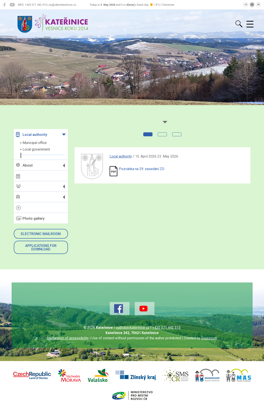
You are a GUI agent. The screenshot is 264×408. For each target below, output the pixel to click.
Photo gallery (30, 218)
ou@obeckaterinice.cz (132, 327)
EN (252, 5)
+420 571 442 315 (166, 327)
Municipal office (35, 143)
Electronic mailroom (41, 234)
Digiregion (209, 338)
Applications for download (41, 247)
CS (246, 5)
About (24, 165)
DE (258, 5)
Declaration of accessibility (68, 338)
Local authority (31, 134)
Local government (36, 149)
